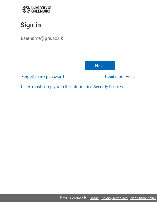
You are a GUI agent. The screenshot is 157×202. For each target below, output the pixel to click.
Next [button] (99, 65)
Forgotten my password (43, 76)
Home (94, 198)
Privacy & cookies (114, 198)
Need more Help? (120, 76)
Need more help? (143, 198)
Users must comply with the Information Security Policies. (72, 86)
